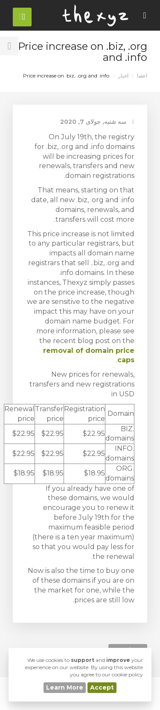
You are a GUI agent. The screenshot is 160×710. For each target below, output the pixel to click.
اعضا (142, 75)
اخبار (123, 75)
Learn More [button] (64, 687)
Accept (102, 687)
